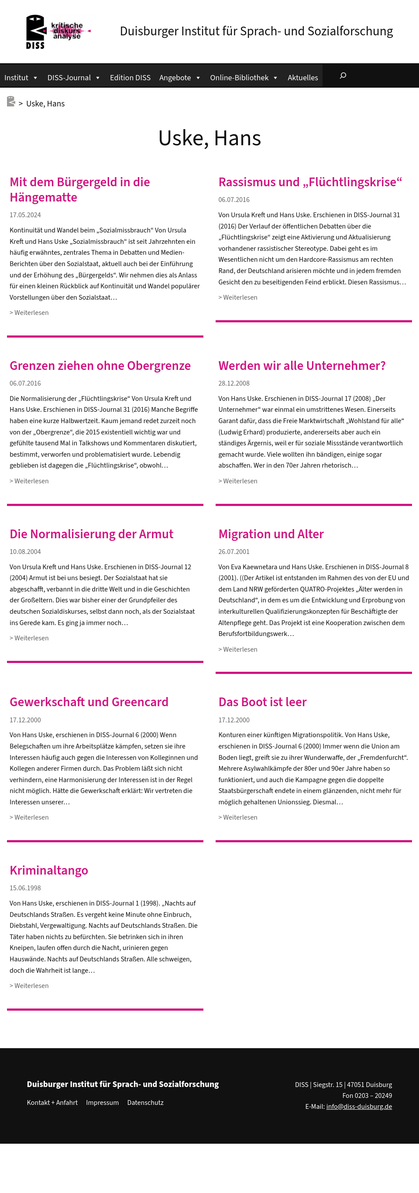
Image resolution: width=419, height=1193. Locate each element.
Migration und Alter (271, 534)
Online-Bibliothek (244, 76)
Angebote (180, 76)
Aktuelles (303, 77)
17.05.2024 (25, 215)
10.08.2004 (25, 552)
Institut (21, 76)
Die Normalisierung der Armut (92, 534)
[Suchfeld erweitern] (343, 75)
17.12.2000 (25, 720)
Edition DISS (130, 77)
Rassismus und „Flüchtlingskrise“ (310, 182)
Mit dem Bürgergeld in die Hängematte (80, 190)
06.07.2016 (234, 200)
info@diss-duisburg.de (359, 1106)
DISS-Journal (74, 76)
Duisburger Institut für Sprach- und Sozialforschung (256, 31)
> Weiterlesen (29, 313)
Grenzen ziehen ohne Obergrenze (100, 366)
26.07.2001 (234, 552)
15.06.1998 (25, 888)
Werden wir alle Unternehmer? (302, 366)
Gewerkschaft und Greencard (89, 702)
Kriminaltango (49, 871)
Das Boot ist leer (262, 702)
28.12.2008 (234, 383)
